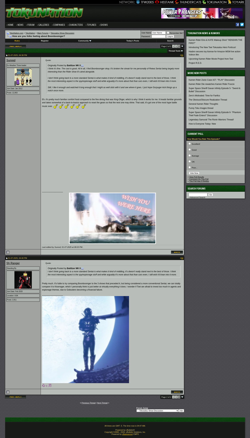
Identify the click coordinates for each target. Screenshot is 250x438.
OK (193, 162)
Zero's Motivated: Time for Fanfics (204, 95)
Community (84, 41)
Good (194, 150)
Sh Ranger (13, 263)
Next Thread (102, 403)
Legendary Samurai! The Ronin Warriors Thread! (211, 119)
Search (170, 41)
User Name (146, 33)
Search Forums (196, 188)
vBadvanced (127, 434)
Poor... (194, 168)
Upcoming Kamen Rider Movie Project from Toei (211, 59)
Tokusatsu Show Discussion (62, 33)
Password (146, 36)
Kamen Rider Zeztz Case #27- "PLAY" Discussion (212, 80)
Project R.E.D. (195, 63)
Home (11, 25)
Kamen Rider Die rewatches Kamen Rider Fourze (211, 84)
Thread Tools (174, 51)
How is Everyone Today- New (202, 124)
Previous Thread (89, 403)
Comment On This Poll (198, 179)
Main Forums (42, 33)
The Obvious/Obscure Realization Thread (208, 100)
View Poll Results (196, 177)
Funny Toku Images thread (201, 108)
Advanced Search (197, 197)
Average (195, 156)
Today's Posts (132, 41)
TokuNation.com (16, 33)
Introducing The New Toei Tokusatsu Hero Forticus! (212, 47)
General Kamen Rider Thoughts (203, 104)
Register (45, 41)
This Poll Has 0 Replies (199, 181)
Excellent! (196, 144)
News (20, 25)
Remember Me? (175, 33)
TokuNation (30, 33)
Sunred (10, 60)
